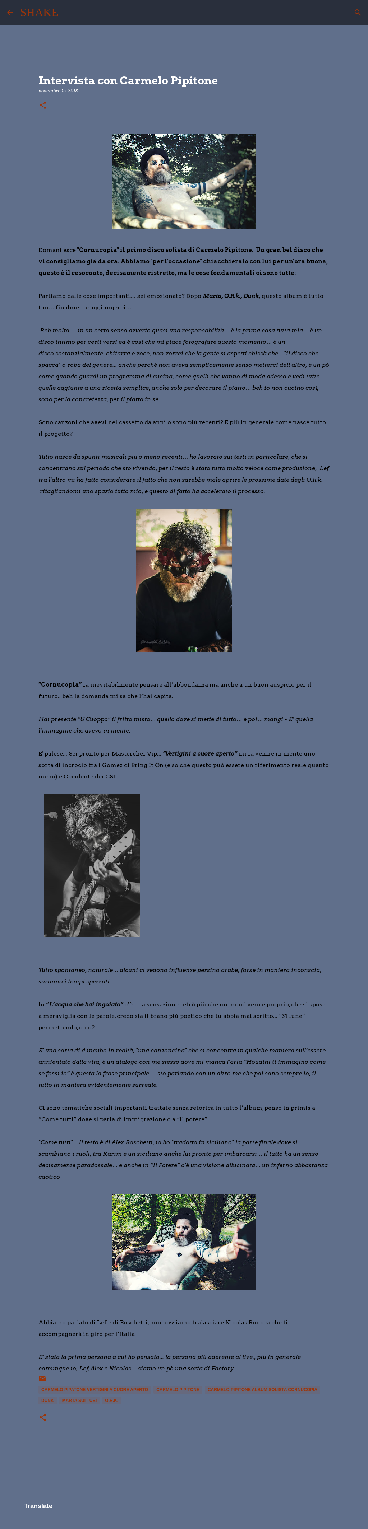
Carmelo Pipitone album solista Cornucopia (262, 1389)
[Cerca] (68, 12)
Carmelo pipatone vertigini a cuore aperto (94, 1389)
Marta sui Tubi (79, 1400)
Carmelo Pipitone (177, 1389)
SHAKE (39, 12)
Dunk (47, 1400)
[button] (42, 106)
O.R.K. (111, 1400)
